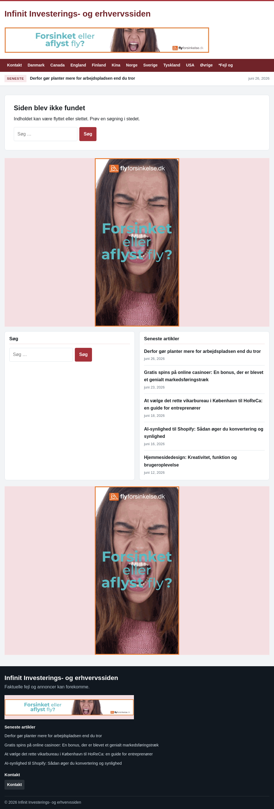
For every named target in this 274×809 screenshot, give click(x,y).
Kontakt (14, 65)
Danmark (36, 65)
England (78, 65)
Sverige (150, 65)
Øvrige (206, 65)
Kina (116, 65)
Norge (132, 65)
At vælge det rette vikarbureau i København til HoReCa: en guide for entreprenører (79, 754)
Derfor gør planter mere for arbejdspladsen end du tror (82, 78)
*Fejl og (226, 65)
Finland (99, 65)
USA (190, 65)
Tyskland (171, 65)
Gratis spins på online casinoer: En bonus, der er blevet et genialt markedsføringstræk (82, 745)
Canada (57, 65)
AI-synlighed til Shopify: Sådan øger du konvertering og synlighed (63, 763)
